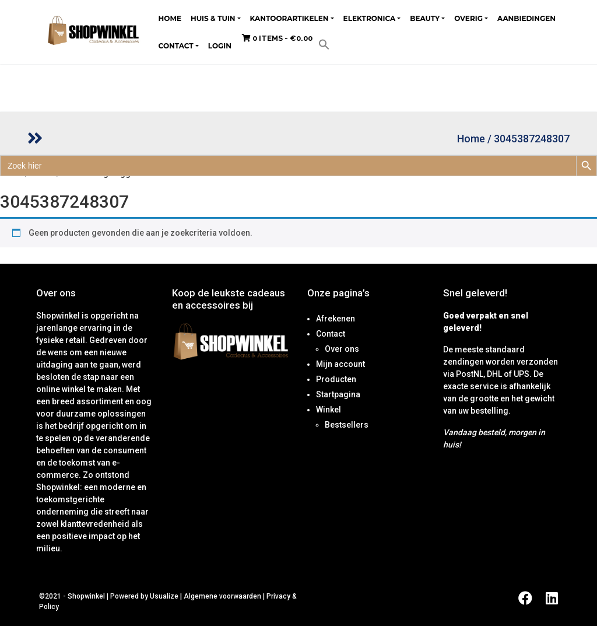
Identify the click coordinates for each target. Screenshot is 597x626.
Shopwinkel (87, 596)
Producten (336, 379)
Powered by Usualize (144, 596)
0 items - (277, 38)
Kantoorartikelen (289, 18)
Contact (176, 45)
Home (170, 18)
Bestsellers (346, 424)
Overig (468, 18)
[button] (324, 44)
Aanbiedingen (526, 18)
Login (219, 45)
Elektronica (369, 18)
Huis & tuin (213, 18)
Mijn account (340, 364)
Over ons (342, 349)
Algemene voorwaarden (222, 596)
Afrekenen (335, 318)
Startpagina (338, 394)
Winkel (328, 409)
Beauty (425, 18)
